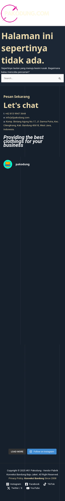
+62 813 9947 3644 (15, 113)
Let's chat (20, 105)
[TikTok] (49, 484)
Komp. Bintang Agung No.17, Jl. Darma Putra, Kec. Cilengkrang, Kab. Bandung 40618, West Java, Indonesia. (31, 125)
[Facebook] (32, 484)
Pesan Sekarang (16, 96)
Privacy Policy (16, 478)
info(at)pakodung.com (17, 117)
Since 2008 (40, 478)
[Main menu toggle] (61, 13)
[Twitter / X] (14, 488)
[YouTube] (33, 488)
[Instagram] (13, 484)
